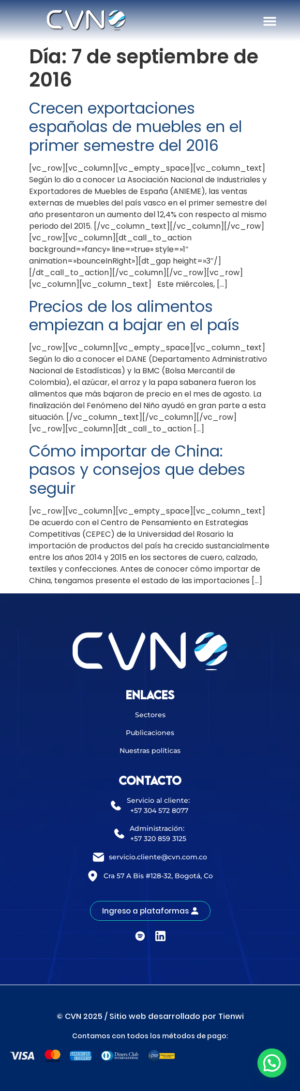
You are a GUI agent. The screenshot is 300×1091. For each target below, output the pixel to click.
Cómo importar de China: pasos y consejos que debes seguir (137, 469)
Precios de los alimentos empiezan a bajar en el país (134, 315)
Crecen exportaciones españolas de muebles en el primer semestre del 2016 (135, 126)
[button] (270, 21)
